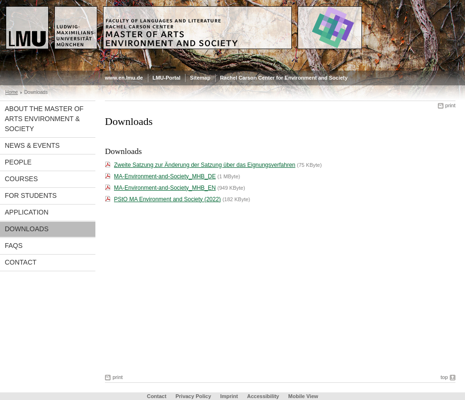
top (444, 377)
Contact (21, 262)
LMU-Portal (167, 78)
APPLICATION (27, 212)
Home (11, 92)
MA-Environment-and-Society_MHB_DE (165, 176)
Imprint (229, 396)
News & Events (32, 145)
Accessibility (263, 396)
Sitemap (200, 78)
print (450, 105)
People (18, 162)
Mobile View (303, 396)
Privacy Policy (193, 396)
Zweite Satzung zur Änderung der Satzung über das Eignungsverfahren (204, 165)
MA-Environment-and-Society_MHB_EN (165, 188)
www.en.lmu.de (124, 78)
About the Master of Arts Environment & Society (44, 119)
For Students (31, 195)
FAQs (13, 245)
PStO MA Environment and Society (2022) (167, 199)
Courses (21, 179)
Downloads (27, 229)
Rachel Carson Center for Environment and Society (284, 78)
